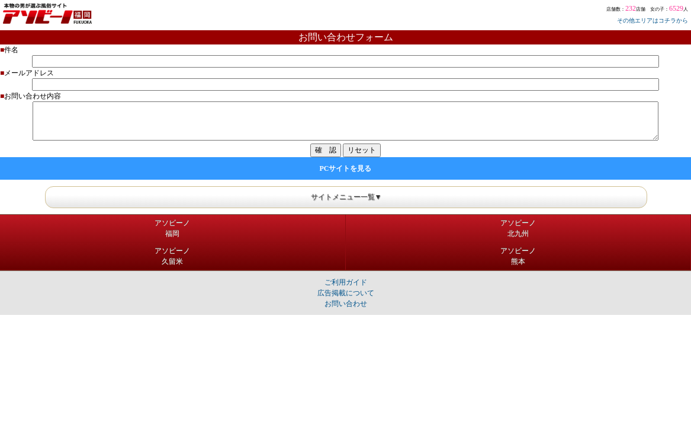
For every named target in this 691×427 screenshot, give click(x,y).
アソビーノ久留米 (172, 256)
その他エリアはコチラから (652, 20)
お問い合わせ (345, 303)
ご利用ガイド (345, 282)
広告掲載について (345, 293)
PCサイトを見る (346, 168)
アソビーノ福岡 (172, 228)
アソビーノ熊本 (518, 256)
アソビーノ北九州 (518, 228)
